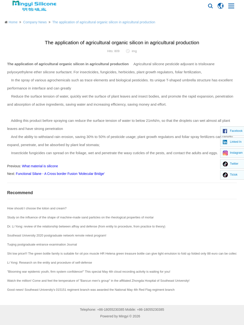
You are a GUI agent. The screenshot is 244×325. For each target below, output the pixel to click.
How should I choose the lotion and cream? (36, 208)
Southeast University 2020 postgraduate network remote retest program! (56, 235)
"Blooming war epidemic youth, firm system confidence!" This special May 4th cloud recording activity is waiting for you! (88, 271)
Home (13, 22)
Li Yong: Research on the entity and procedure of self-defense (49, 262)
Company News (35, 22)
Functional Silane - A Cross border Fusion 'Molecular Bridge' (60, 174)
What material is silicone (40, 166)
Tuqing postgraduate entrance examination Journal (42, 244)
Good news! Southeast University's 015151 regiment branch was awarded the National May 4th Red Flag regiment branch (91, 289)
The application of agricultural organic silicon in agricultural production (103, 22)
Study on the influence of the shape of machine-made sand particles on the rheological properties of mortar (80, 217)
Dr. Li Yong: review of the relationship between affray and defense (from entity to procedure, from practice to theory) (86, 226)
